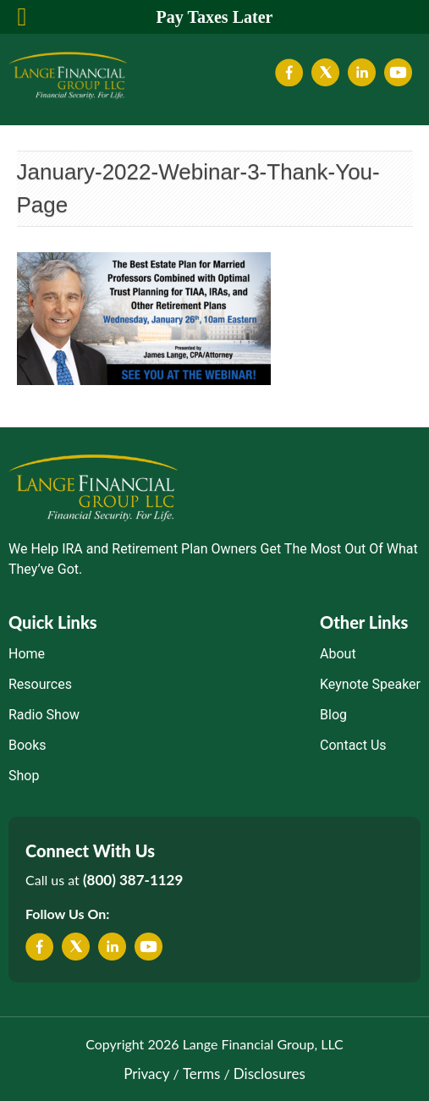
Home (26, 654)
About (338, 654)
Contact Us (353, 745)
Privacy (146, 1073)
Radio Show (44, 715)
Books (27, 745)
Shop (23, 776)
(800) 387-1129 (133, 880)
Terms (201, 1073)
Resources (40, 684)
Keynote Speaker (370, 684)
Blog (333, 715)
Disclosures (269, 1073)
